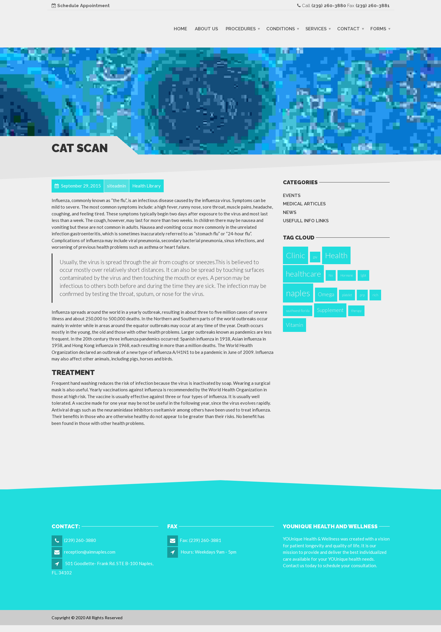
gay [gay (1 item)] (315, 257)
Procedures (241, 28)
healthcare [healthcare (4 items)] (303, 273)
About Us (206, 28)
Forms (378, 28)
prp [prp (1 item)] (362, 295)
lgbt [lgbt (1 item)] (363, 275)
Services (316, 28)
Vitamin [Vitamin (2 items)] (294, 325)
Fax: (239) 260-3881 (200, 540)
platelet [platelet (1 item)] (347, 295)
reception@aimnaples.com (89, 551)
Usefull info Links (306, 220)
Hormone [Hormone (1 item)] (346, 275)
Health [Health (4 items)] (336, 255)
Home (180, 28)
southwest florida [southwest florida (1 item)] (297, 311)
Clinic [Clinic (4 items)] (295, 255)
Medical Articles (304, 204)
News (289, 212)
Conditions (280, 28)
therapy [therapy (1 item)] (356, 311)
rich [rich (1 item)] (375, 295)
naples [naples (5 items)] (298, 293)
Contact (348, 28)
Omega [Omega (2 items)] (326, 294)
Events (291, 195)
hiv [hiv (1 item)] (331, 275)
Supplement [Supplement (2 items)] (330, 310)
